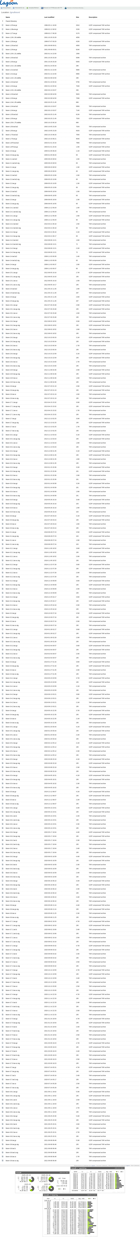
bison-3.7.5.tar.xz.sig (13, 1039)
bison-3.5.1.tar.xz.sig (13, 739)
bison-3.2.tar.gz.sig (12, 617)
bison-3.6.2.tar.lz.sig (12, 844)
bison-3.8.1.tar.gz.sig (13, 1096)
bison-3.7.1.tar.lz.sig (12, 933)
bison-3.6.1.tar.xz (11, 824)
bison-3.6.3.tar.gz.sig (13, 860)
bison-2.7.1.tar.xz (11, 410)
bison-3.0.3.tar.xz (11, 475)
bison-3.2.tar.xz (11, 621)
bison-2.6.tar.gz (11, 386)
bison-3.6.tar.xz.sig (12, 917)
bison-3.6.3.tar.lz (11, 864)
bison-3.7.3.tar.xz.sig (13, 990)
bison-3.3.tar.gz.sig (12, 666)
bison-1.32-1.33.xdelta (13, 78)
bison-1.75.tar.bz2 (12, 135)
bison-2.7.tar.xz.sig (12, 431)
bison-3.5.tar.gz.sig (12, 796)
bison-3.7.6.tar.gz (11, 1043)
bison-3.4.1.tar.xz (11, 686)
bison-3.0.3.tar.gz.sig (13, 471)
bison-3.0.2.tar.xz (11, 459)
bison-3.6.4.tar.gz (11, 881)
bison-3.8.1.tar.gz (11, 1092)
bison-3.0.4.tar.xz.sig (13, 495)
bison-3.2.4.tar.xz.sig (13, 609)
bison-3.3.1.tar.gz (11, 629)
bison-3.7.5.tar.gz (11, 1019)
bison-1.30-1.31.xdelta (13, 53)
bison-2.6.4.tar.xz (11, 362)
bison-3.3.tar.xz (11, 670)
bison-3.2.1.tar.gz (11, 548)
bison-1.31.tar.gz (11, 74)
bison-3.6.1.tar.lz (11, 816)
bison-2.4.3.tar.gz (11, 248)
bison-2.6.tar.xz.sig (12, 398)
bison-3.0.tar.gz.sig (12, 520)
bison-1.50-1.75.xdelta (13, 122)
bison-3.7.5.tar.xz (11, 1035)
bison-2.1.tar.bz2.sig (12, 163)
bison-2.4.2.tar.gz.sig (13, 236)
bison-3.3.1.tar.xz (11, 637)
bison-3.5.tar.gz (11, 791)
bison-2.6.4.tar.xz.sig (13, 366)
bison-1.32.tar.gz (11, 86)
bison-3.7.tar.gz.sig (12, 1071)
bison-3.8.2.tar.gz (11, 1116)
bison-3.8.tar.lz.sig (12, 1152)
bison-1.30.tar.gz (11, 62)
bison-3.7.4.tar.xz (11, 1010)
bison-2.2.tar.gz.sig (12, 187)
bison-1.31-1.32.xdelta (13, 66)
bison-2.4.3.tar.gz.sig (13, 252)
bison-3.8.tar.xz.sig (12, 1160)
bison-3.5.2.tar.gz (11, 743)
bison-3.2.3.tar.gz (11, 581)
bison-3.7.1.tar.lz (11, 929)
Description (93, 17)
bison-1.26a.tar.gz (12, 29)
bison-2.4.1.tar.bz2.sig (13, 212)
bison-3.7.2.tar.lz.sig (12, 958)
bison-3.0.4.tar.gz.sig (13, 487)
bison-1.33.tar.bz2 (12, 94)
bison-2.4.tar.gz (11, 264)
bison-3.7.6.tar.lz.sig (12, 1055)
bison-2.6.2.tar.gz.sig (13, 325)
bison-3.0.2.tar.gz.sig (13, 455)
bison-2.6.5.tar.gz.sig (13, 374)
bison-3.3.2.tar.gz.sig (13, 650)
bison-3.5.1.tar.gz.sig (13, 731)
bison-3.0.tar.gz (11, 516)
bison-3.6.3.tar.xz (11, 873)
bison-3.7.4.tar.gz (11, 994)
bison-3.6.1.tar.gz (11, 808)
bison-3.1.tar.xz (11, 540)
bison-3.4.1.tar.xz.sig (13, 690)
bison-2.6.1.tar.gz (11, 305)
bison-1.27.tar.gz (11, 33)
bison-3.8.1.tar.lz (11, 1100)
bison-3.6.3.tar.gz (11, 856)
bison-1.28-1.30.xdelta (13, 37)
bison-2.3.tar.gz (11, 199)
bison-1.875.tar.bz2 (12, 143)
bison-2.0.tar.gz (11, 151)
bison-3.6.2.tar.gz (11, 832)
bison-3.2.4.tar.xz (11, 605)
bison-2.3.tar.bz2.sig (12, 195)
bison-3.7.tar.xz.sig (12, 1087)
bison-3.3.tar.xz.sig (12, 674)
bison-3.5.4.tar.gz (11, 775)
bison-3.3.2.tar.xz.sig (13, 658)
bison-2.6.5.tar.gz (11, 370)
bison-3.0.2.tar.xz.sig (13, 463)
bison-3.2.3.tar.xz (11, 589)
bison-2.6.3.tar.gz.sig (13, 341)
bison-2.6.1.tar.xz (11, 313)
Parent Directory (11, 21)
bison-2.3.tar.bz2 (11, 191)
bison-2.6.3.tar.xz (11, 345)
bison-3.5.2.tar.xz (11, 751)
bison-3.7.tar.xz (11, 1083)
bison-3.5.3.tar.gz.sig (13, 763)
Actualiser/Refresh (34, 7)
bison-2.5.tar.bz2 (11, 289)
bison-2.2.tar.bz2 (11, 175)
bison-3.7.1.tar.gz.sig (13, 925)
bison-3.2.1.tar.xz (11, 556)
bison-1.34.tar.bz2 (12, 106)
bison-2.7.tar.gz (11, 418)
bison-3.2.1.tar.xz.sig (13, 560)
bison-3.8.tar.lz (11, 1148)
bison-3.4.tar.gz (11, 710)
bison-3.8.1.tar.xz (11, 1108)
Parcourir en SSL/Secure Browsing (75, 7)
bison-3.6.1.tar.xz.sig (13, 828)
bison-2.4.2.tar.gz (11, 232)
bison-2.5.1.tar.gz (11, 272)
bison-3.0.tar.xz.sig (12, 528)
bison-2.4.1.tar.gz (11, 216)
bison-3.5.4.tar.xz (11, 783)
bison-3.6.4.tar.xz (11, 897)
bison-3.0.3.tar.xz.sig (13, 479)
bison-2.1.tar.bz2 (11, 159)
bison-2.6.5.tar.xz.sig (13, 382)
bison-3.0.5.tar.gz (11, 500)
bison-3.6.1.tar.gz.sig (13, 812)
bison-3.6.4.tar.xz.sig (13, 901)
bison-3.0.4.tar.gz (11, 483)
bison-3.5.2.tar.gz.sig (13, 747)
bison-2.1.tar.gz (11, 167)
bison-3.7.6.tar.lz (11, 1051)
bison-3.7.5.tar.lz (11, 1027)
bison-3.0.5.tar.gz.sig (13, 504)
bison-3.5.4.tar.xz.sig (13, 787)
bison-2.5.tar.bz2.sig (12, 293)
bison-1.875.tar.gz (12, 147)
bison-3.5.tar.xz (11, 800)
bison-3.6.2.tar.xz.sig (13, 852)
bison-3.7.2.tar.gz (11, 946)
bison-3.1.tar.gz (11, 532)
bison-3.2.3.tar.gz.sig (13, 585)
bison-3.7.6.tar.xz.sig (13, 1063)
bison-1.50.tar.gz (11, 131)
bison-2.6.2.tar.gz (11, 321)
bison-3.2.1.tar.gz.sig (13, 552)
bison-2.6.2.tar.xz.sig (13, 333)
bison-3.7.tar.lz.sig (12, 1079)
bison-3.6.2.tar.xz (11, 848)
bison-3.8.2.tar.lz (11, 1124)
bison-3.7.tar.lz (11, 1075)
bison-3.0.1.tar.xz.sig (13, 447)
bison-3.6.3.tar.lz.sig (12, 869)
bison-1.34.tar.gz (11, 110)
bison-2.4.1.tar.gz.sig (13, 220)
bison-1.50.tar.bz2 (12, 126)
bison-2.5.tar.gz (11, 297)
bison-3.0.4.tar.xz (11, 491)
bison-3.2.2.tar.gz (11, 564)
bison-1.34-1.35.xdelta (13, 102)
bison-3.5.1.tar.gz (11, 727)
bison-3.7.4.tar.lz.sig (12, 1006)
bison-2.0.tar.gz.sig (12, 155)
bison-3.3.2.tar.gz (11, 646)
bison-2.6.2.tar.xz (11, 329)
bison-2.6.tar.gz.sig (12, 390)
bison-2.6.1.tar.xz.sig (13, 317)
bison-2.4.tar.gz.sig (12, 268)
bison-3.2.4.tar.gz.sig (13, 601)
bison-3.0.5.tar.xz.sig (13, 512)
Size (77, 17)
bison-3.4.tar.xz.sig (12, 723)
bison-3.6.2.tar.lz (11, 840)
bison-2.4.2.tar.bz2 (12, 224)
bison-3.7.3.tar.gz (11, 970)
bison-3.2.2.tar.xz (11, 573)
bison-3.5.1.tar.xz (11, 735)
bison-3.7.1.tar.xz (11, 937)
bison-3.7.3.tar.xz (11, 986)
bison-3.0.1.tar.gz (11, 435)
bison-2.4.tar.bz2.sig (12, 260)
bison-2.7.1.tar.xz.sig (13, 414)
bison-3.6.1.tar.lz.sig (12, 820)
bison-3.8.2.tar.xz (11, 1132)
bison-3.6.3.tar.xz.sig (13, 877)
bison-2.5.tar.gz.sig (12, 301)
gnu (12, 12)
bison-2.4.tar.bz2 (11, 256)
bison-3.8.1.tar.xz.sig (13, 1112)
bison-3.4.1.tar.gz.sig (13, 682)
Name (8, 17)
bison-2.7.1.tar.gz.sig (13, 406)
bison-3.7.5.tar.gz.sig (13, 1023)
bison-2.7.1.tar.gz (11, 402)
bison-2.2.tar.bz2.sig (12, 179)
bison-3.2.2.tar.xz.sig (13, 577)
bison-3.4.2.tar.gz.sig (13, 698)
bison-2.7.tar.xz (11, 427)
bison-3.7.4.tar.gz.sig (13, 998)
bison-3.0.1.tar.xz (11, 443)
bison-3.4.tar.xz (11, 718)
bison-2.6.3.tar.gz (11, 337)
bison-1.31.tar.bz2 (12, 70)
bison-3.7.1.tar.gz (11, 921)
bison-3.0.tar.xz (11, 524)
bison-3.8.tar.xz (11, 1156)
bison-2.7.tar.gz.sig (12, 422)
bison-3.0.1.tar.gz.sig (13, 439)
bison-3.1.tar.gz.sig (12, 536)
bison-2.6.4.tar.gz (11, 354)
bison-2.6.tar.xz (11, 394)
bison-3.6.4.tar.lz (11, 889)
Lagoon (93, 1165)
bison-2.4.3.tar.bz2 (12, 240)
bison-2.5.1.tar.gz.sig (13, 276)
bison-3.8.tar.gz (11, 1140)
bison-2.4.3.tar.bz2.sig (13, 244)
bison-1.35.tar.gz (11, 118)
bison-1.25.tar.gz (11, 25)
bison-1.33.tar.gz (11, 98)
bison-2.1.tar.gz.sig (12, 171)
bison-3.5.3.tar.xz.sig (13, 771)
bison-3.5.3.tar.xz (11, 767)
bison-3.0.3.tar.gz (11, 467)
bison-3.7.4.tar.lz (11, 1002)
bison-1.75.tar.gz (11, 139)
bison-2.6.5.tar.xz (11, 378)
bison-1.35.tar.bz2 (12, 114)
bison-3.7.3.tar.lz (11, 978)
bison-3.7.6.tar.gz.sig (13, 1047)
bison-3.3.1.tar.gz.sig (13, 633)
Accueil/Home (6, 7)
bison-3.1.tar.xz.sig (12, 544)
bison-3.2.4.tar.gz (11, 597)
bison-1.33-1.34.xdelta (13, 90)
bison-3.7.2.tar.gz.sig (13, 950)
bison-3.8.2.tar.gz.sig (13, 1120)
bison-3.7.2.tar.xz (11, 962)
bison (17, 12)
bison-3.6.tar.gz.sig (12, 909)
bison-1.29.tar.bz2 (12, 45)
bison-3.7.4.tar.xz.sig (13, 1015)
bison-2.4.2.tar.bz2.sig (13, 228)
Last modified (49, 17)
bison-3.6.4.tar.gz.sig (13, 885)
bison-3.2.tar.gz (11, 613)
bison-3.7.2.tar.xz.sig (13, 966)
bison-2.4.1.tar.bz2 (12, 208)
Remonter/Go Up (19, 7)
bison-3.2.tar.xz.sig (12, 625)
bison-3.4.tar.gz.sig (12, 714)
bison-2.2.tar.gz (11, 183)
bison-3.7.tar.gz (11, 1067)
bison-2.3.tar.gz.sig (12, 204)
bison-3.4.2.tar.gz (11, 694)
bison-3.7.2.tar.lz (11, 954)
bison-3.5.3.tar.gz (11, 759)
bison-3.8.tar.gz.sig (12, 1144)
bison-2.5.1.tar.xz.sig (13, 285)
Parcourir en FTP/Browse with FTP (52, 7)
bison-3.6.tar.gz (11, 905)
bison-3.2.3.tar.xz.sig (13, 593)
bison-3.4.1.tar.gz (11, 678)
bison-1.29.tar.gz (11, 49)
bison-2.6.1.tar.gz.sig (13, 309)
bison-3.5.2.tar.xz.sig (13, 755)
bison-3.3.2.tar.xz (11, 654)
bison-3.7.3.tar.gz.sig (13, 974)
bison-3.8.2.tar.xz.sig (13, 1136)
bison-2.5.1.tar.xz (11, 281)
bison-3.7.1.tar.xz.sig (13, 942)
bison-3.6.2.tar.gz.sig (13, 836)
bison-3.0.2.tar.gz (11, 451)
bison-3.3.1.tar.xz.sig (13, 641)
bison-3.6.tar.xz (11, 913)
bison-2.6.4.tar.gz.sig (13, 358)
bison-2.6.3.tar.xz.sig (13, 349)
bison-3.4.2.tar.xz (11, 702)
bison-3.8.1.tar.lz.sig (12, 1104)
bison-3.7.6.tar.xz (11, 1059)
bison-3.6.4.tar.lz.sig (12, 893)
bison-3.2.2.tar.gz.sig (13, 568)
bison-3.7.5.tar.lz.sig (12, 1031)
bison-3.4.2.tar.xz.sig (13, 706)
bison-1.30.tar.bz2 (12, 58)
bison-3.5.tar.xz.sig (12, 804)
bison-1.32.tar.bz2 (12, 82)
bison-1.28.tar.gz (11, 41)
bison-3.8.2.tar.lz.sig (12, 1128)
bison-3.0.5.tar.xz (11, 508)
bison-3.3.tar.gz (11, 662)
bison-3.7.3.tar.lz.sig (12, 982)
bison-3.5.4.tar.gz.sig (13, 779)
